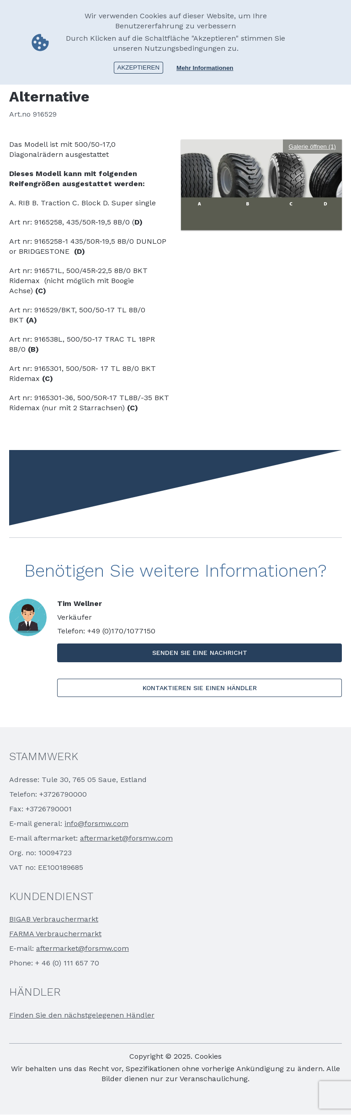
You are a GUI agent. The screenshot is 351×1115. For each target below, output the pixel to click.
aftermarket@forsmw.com (126, 838)
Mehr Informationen (204, 67)
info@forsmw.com (96, 823)
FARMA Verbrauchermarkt (55, 933)
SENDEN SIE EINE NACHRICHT (199, 652)
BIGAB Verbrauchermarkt (53, 919)
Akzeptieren (138, 67)
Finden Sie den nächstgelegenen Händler (81, 1015)
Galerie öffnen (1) (312, 146)
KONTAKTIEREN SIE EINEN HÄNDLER (200, 688)
